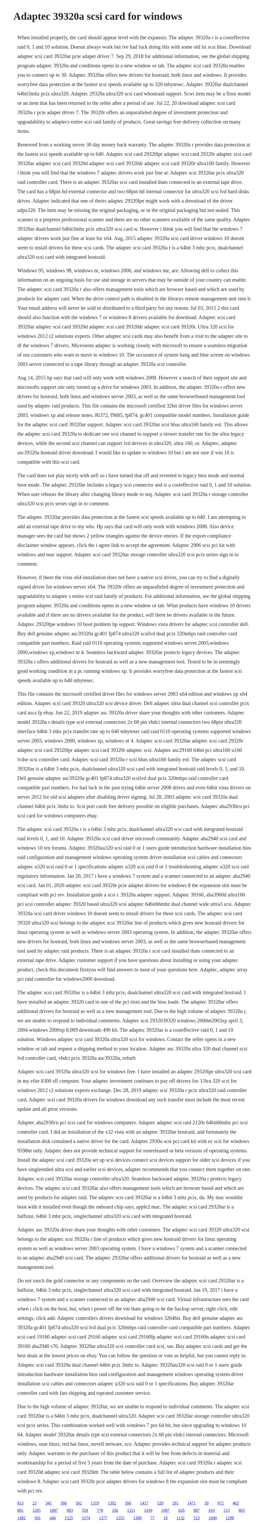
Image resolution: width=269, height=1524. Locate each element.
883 (70, 1510)
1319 (95, 1503)
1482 (21, 1518)
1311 (131, 1510)
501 (38, 1518)
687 (196, 1510)
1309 (137, 1518)
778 (100, 1510)
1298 (230, 1518)
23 (34, 1503)
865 (242, 1510)
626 (181, 1510)
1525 (69, 1518)
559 (85, 1510)
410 (211, 1510)
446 (53, 1518)
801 (20, 1510)
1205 (36, 1510)
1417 (144, 1503)
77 (152, 1518)
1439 (148, 1510)
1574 (86, 1518)
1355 (120, 1518)
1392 (112, 1503)
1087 (54, 1510)
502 (79, 1503)
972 (221, 1503)
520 (160, 1503)
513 (196, 1518)
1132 (180, 1518)
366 (64, 1503)
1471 (191, 1503)
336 (115, 1510)
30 (207, 1503)
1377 (103, 1518)
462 (236, 1503)
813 (20, 1503)
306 (128, 1503)
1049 (212, 1518)
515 (227, 1510)
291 (175, 1503)
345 (48, 1503)
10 (165, 1518)
